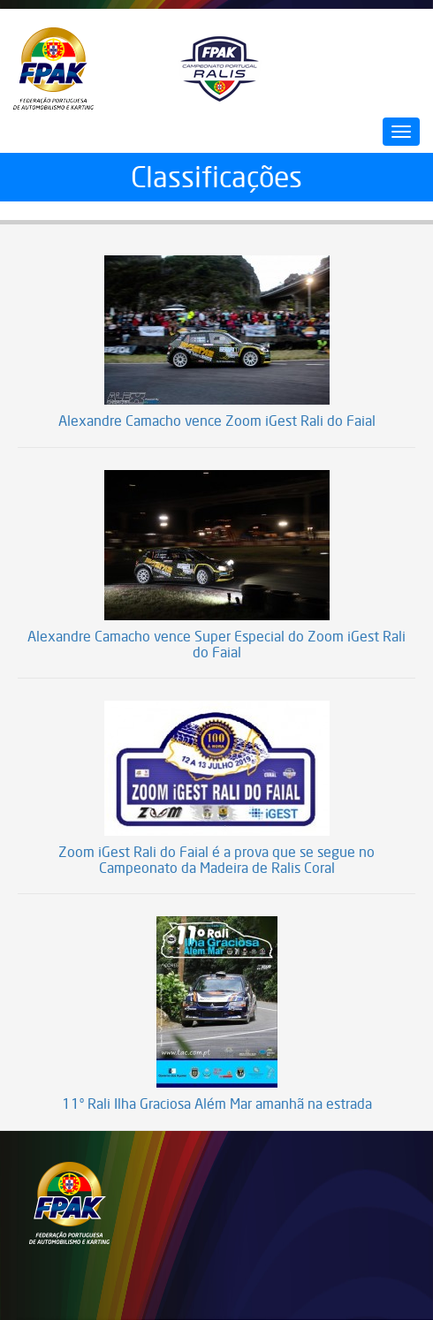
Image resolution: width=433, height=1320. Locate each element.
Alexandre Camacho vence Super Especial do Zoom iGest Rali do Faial (216, 644)
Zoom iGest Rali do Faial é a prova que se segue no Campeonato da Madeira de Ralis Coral (216, 860)
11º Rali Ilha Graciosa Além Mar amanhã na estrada (217, 1104)
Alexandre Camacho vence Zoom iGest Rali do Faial (217, 421)
